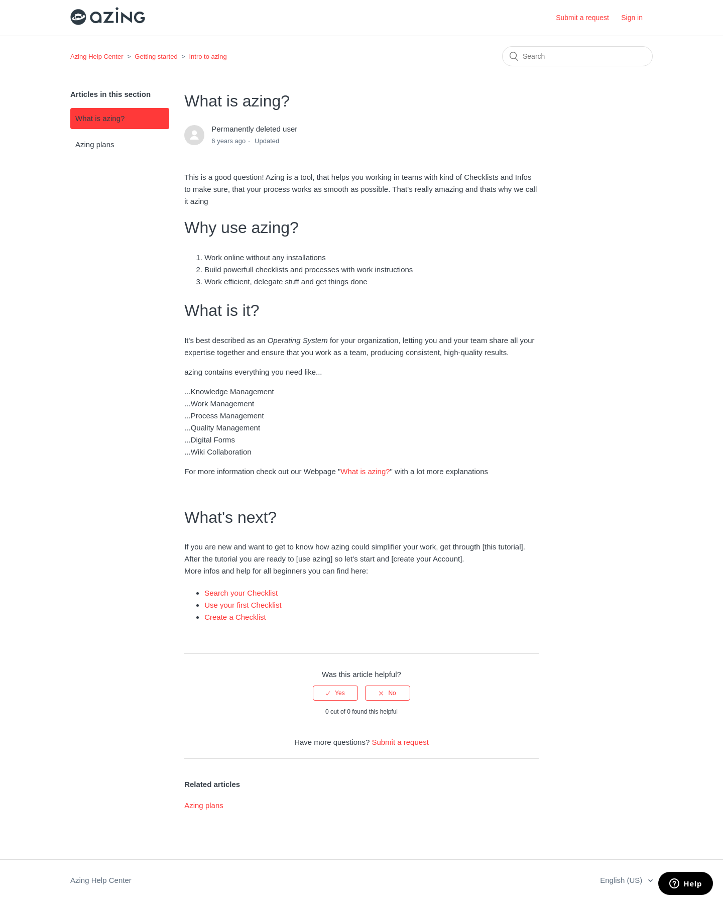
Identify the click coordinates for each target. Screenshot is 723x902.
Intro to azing (207, 56)
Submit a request (582, 18)
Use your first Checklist (242, 605)
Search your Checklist (241, 593)
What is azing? (100, 118)
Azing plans (94, 144)
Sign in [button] (632, 18)
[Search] (577, 56)
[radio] (335, 693)
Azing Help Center (97, 56)
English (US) (622, 880)
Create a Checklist (235, 617)
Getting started (156, 56)
